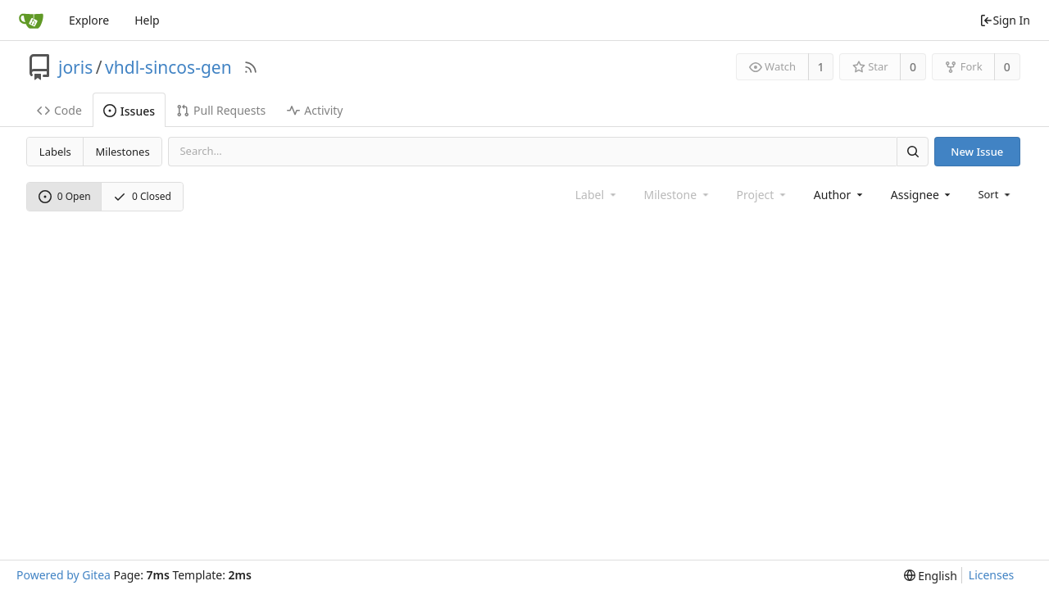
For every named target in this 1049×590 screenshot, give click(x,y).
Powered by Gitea (63, 575)
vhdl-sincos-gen (168, 67)
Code (59, 110)
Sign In (1004, 20)
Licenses (992, 575)
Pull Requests (221, 110)
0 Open (65, 196)
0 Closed (142, 196)
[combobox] (839, 194)
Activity (315, 110)
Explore (89, 20)
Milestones (123, 151)
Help (147, 20)
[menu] (995, 194)
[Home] (31, 20)
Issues (129, 111)
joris (75, 67)
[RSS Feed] (250, 67)
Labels (55, 151)
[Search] (912, 151)
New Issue (977, 151)
